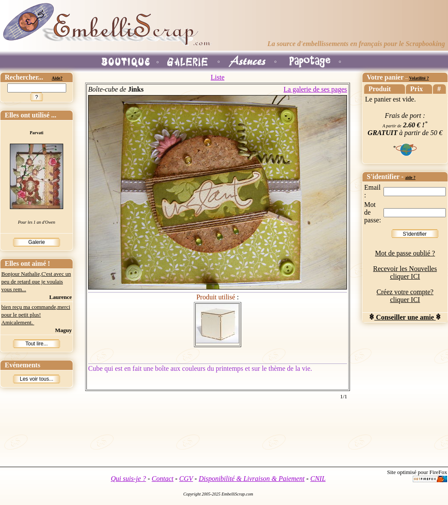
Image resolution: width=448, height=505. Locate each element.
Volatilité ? (419, 78)
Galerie (36, 242)
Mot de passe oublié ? (405, 253)
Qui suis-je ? (128, 478)
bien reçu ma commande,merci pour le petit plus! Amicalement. (35, 315)
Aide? (57, 78)
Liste (217, 77)
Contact (163, 478)
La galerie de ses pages (315, 89)
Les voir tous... (36, 379)
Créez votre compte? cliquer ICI (405, 295)
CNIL (318, 478)
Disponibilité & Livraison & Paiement (251, 478)
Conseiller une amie (405, 317)
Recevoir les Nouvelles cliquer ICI (405, 272)
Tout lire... (36, 344)
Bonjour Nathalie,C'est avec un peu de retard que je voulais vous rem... (36, 282)
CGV (186, 478)
